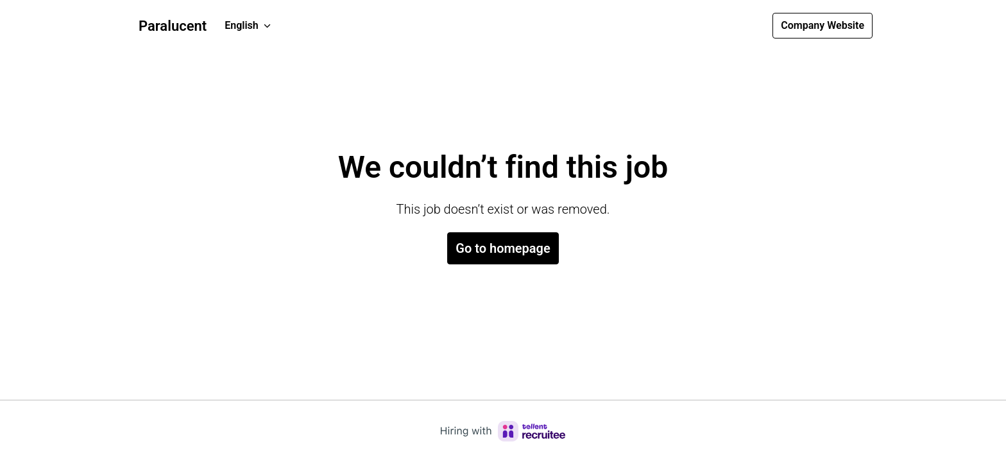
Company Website (822, 25)
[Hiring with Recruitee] (503, 431)
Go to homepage (503, 248)
